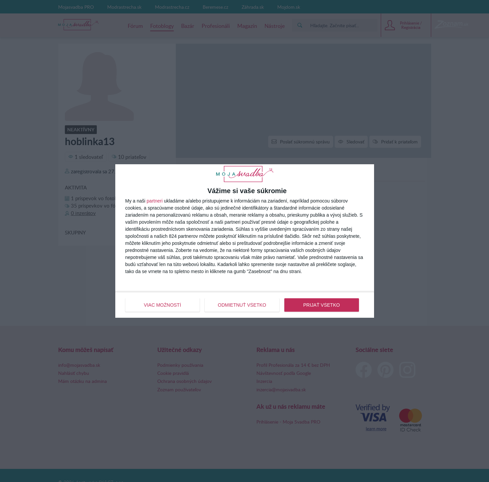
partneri (154, 201)
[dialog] (244, 240)
